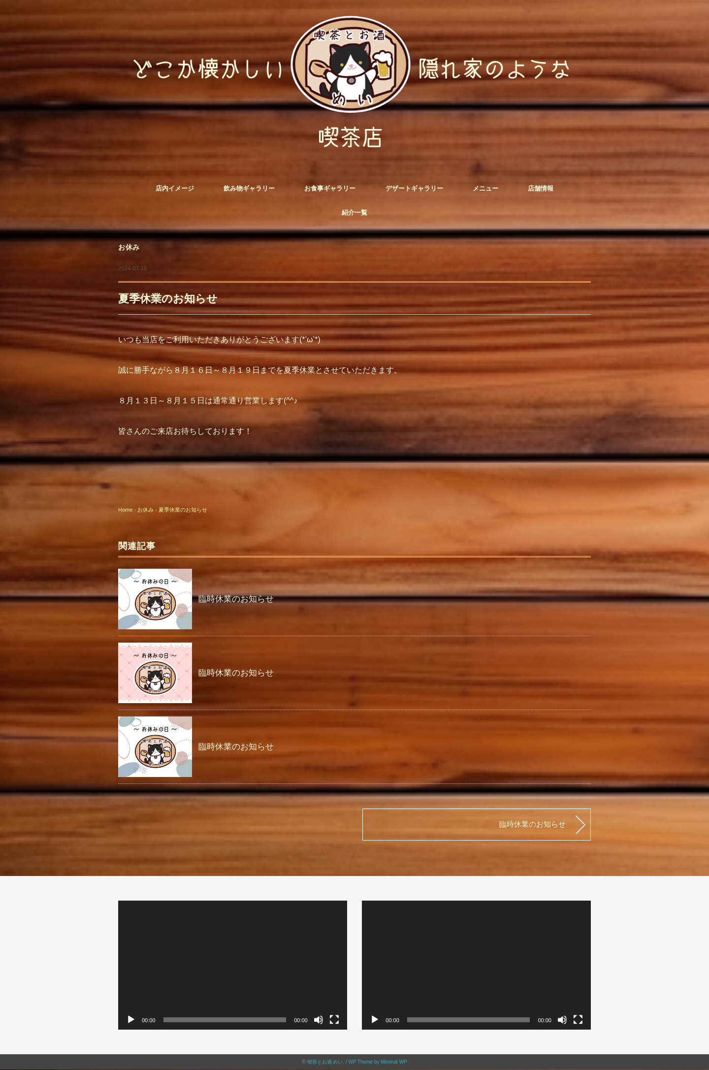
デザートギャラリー (414, 188)
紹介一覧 (354, 212)
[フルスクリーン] (334, 1020)
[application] (232, 965)
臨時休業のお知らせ (236, 599)
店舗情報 (540, 188)
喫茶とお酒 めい (325, 1062)
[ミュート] (318, 1020)
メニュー (485, 188)
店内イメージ (175, 188)
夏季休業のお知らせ (183, 510)
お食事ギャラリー (329, 188)
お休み (129, 247)
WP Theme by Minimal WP (377, 1062)
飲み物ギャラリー (249, 188)
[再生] (131, 1020)
